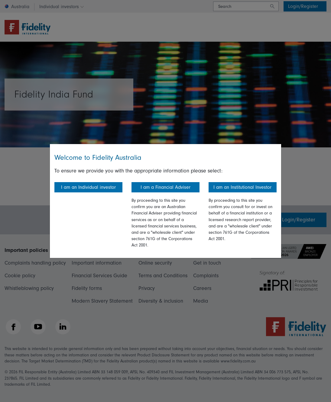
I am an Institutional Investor (242, 187)
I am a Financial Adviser (165, 187)
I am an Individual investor (88, 187)
